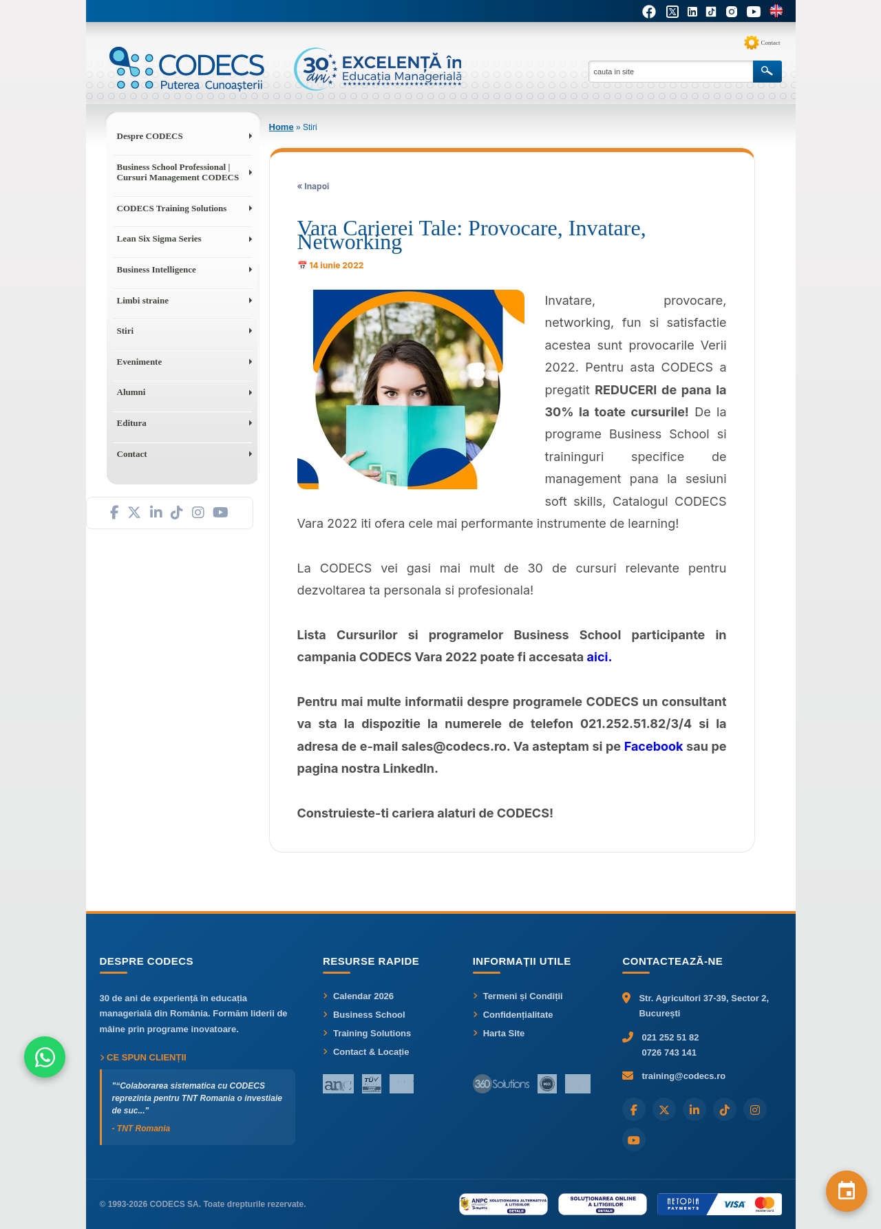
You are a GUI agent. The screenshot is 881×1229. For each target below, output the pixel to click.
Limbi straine (143, 300)
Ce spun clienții (143, 1057)
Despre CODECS (150, 136)
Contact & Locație (366, 1052)
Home (281, 127)
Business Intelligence (156, 269)
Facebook (653, 746)
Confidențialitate (513, 1014)
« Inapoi (313, 186)
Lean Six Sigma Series (159, 238)
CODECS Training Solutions (172, 208)
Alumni (131, 392)
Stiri (125, 330)
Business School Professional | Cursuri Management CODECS (178, 172)
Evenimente (139, 361)
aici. (600, 657)
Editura (132, 423)
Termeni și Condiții (518, 996)
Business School (364, 1014)
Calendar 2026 (358, 996)
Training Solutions (367, 1033)
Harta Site (499, 1033)
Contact (771, 42)
